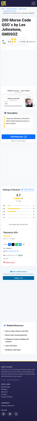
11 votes (12, 239)
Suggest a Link (18, 278)
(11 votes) (22, 41)
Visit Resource (18, 137)
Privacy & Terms (6, 397)
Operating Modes (12, 9)
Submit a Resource (7, 406)
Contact (4, 394)
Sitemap (4, 389)
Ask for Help (5, 387)
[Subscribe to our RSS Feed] (16, 414)
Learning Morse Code (9, 11)
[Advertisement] (18, 68)
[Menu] (33, 3)
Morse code (22, 9)
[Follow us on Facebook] (9, 414)
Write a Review (27, 189)
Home (3, 9)
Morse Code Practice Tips (12, 251)
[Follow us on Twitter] (3, 414)
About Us (4, 392)
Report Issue (9, 262)
